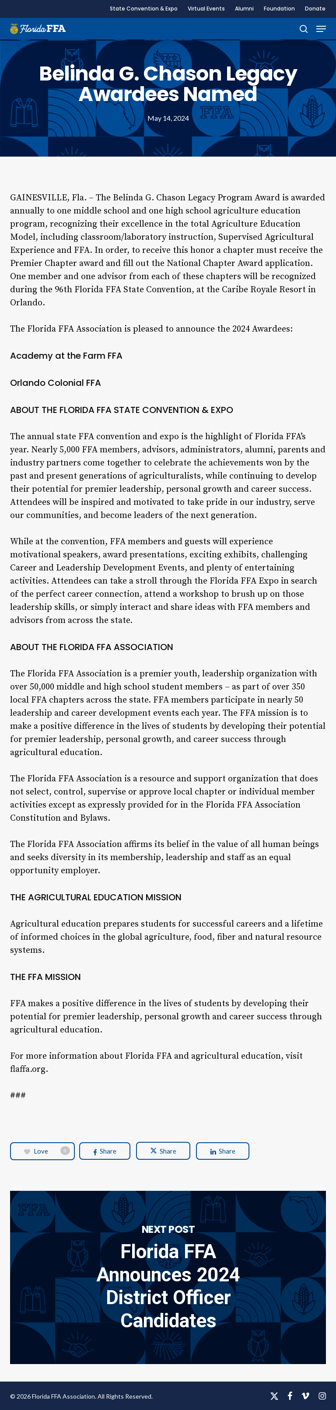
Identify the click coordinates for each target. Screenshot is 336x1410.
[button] (321, 28)
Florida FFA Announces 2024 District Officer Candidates (168, 1277)
